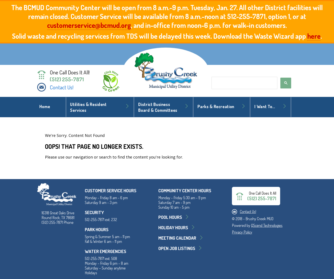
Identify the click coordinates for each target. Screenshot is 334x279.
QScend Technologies (267, 225)
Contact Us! (62, 87)
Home (44, 106)
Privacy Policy (242, 232)
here (314, 36)
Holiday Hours (173, 227)
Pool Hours (170, 217)
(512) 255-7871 (67, 79)
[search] (244, 83)
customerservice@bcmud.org (89, 25)
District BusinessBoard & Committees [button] (157, 107)
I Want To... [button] (264, 106)
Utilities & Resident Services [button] (88, 107)
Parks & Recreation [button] (216, 106)
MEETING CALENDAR (177, 238)
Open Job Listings (176, 248)
